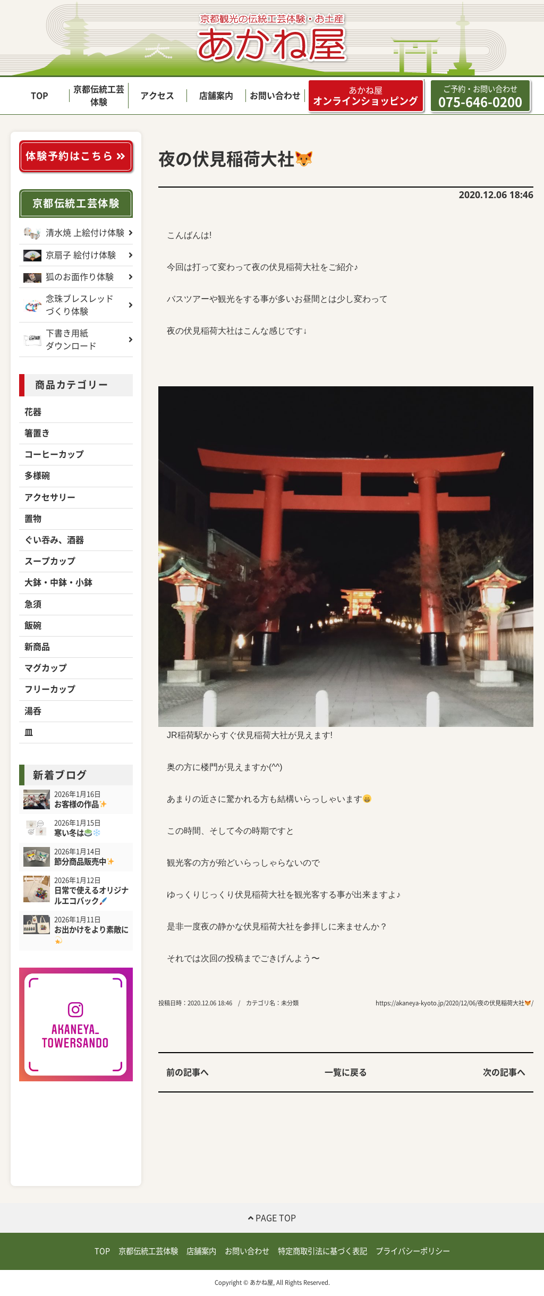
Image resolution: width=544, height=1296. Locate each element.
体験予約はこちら (76, 156)
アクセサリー (49, 497)
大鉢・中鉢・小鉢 (58, 582)
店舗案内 (216, 95)
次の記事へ (504, 1072)
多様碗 (37, 475)
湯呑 (32, 711)
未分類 (290, 1003)
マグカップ (45, 668)
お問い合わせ (275, 95)
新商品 (37, 646)
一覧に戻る (346, 1072)
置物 (32, 518)
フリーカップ (49, 689)
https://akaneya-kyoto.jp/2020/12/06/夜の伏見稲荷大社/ (454, 1003)
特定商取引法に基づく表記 (322, 1251)
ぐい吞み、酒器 (54, 540)
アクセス (157, 95)
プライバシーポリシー (413, 1251)
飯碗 (32, 625)
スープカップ (49, 561)
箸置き (37, 433)
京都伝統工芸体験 (76, 203)
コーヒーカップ (54, 454)
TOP (39, 95)
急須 (32, 604)
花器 (32, 412)
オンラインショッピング (365, 96)
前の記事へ (187, 1072)
